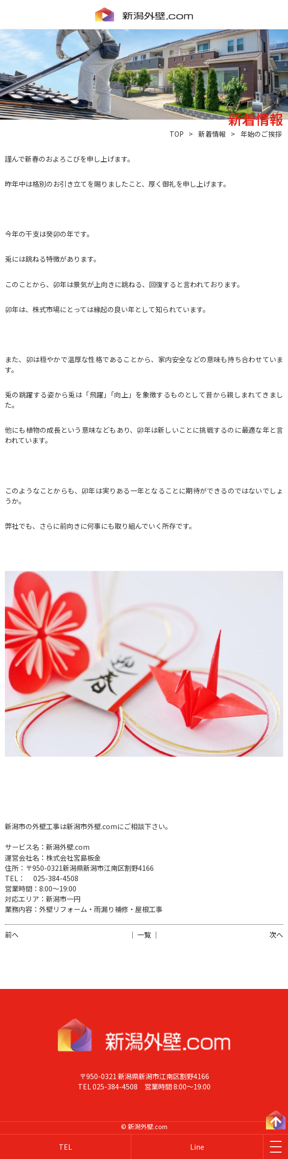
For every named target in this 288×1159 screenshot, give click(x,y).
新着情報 (212, 134)
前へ (12, 934)
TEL (65, 1147)
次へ (276, 934)
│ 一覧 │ (144, 934)
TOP (176, 134)
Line (197, 1147)
